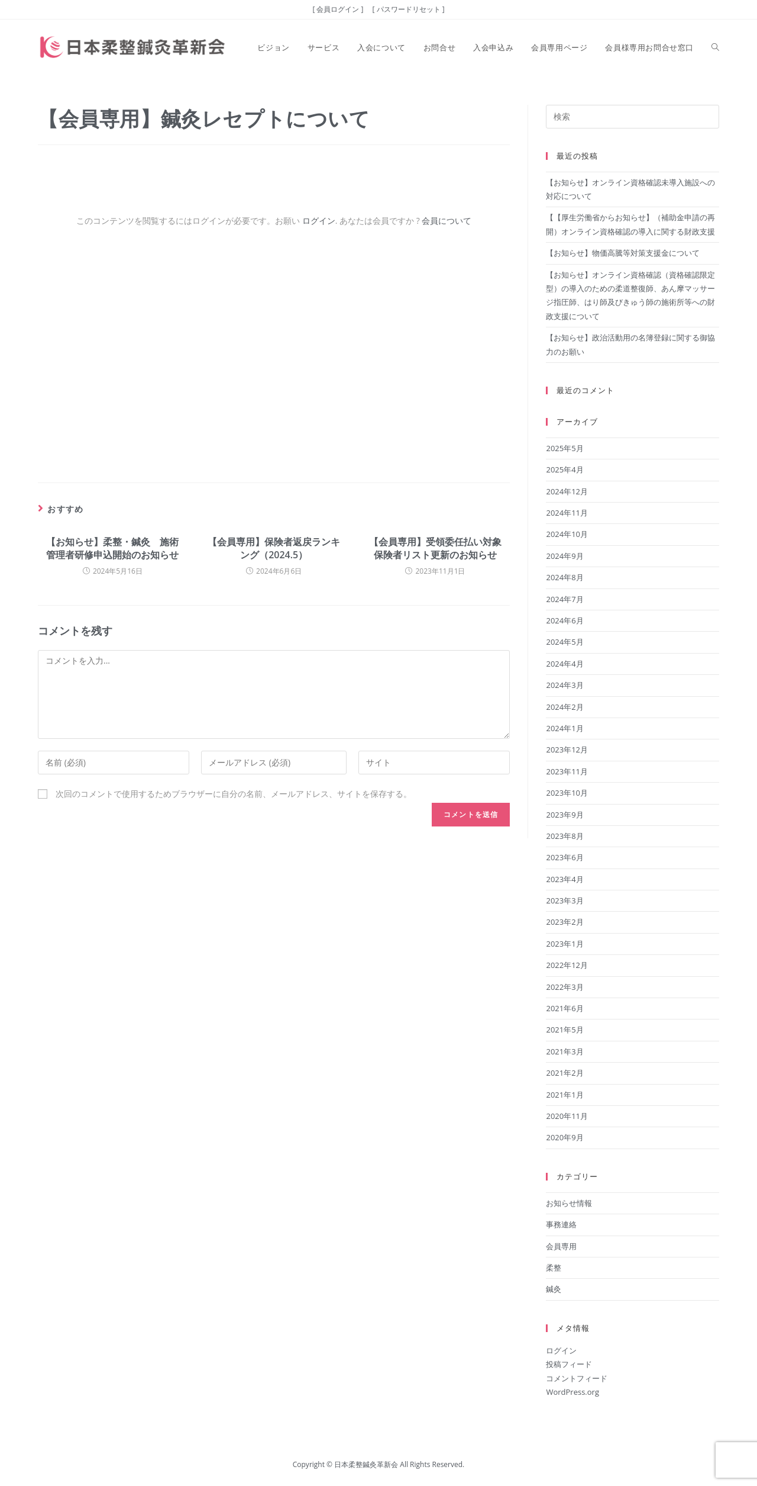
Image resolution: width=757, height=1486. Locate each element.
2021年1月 (564, 1094)
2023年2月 (564, 921)
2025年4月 (564, 469)
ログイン (318, 220)
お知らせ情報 (569, 1203)
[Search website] (715, 47)
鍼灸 (553, 1289)
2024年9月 (564, 556)
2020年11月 (567, 1116)
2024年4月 (564, 663)
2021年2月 (564, 1072)
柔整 (553, 1267)
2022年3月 (564, 987)
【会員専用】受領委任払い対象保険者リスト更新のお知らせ (435, 548)
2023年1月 (564, 943)
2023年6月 (564, 857)
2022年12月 (567, 965)
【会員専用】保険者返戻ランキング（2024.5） (274, 548)
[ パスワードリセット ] (409, 9)
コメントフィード (576, 1378)
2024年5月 (564, 641)
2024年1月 (564, 728)
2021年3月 (564, 1051)
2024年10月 (567, 534)
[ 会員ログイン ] (337, 9)
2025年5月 (564, 448)
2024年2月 (564, 707)
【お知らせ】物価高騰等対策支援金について (623, 252)
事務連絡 (561, 1224)
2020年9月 (564, 1137)
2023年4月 (564, 879)
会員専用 (561, 1246)
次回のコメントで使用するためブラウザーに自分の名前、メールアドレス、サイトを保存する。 (234, 793)
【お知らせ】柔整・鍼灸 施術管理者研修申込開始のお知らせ (112, 548)
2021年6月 (564, 1008)
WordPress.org (572, 1392)
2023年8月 (564, 836)
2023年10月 (567, 792)
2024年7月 (564, 599)
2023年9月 (564, 814)
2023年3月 (564, 900)
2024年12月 (567, 491)
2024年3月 (564, 685)
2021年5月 (564, 1029)
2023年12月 (567, 749)
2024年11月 (567, 512)
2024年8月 (564, 577)
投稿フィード (569, 1364)
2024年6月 (564, 620)
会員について (446, 220)
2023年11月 (567, 771)
